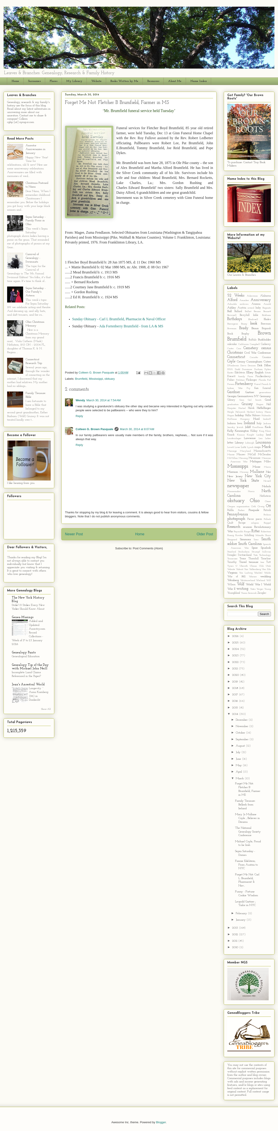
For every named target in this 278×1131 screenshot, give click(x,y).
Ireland (249, 423)
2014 (235, 714)
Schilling (249, 535)
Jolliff (248, 427)
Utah (268, 566)
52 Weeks (235, 295)
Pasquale (254, 510)
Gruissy (247, 404)
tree (262, 562)
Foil (269, 380)
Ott (268, 506)
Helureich (240, 412)
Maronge (232, 451)
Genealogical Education (26, 656)
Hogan (230, 415)
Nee (268, 472)
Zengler (261, 593)
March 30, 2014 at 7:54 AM (103, 400)
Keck (268, 427)
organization (243, 506)
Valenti (239, 569)
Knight (250, 435)
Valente (231, 569)
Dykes (267, 369)
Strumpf (256, 552)
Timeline (266, 558)
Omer (268, 501)
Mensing (243, 458)
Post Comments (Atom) (148, 548)
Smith (266, 539)
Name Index (198, 81)
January (241, 919)
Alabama (265, 296)
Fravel (257, 384)
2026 (236, 636)
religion (255, 523)
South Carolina (250, 544)
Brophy (245, 333)
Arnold (267, 304)
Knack (230, 434)
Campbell (255, 344)
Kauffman (257, 427)
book (253, 323)
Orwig (261, 506)
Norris (251, 491)
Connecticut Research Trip (34, 361)
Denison (252, 365)
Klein (268, 431)
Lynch (250, 447)
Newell (267, 481)
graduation (233, 404)
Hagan (259, 404)
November (242, 726)
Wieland (260, 580)
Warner (253, 576)
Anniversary (261, 300)
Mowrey (244, 472)
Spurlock (266, 548)
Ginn (241, 400)
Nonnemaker (234, 491)
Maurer (241, 454)
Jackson (267, 423)
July (238, 752)
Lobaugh (249, 443)
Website (96, 81)
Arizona (256, 304)
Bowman (231, 328)
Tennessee (232, 559)
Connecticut (236, 357)
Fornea (230, 384)
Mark (266, 447)
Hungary (245, 419)
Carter (230, 348)
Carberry (266, 344)
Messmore (255, 458)
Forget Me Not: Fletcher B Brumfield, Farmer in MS (247, 789)
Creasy (241, 361)
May (239, 765)
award (251, 308)
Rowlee (239, 535)
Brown (264, 333)
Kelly (230, 431)
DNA (230, 369)
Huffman (232, 419)
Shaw (268, 535)
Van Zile (266, 569)
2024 (236, 649)
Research (233, 527)
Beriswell (231, 315)
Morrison (232, 472)
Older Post (205, 534)
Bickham (266, 315)
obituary (110, 378)
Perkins (267, 515)
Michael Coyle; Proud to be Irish (248, 843)
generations (265, 392)
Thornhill (253, 558)
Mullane (257, 472)
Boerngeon (232, 324)
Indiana (231, 423)
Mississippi (96, 378)
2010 (235, 947)
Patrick (267, 510)
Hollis (248, 415)
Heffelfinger (264, 408)
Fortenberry (244, 384)
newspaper (238, 485)
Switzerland (245, 555)
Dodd (237, 369)
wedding (265, 576)
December (242, 720)
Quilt (230, 523)
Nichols (266, 486)
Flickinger (251, 380)
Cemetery (251, 348)
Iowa (239, 423)
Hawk (251, 408)
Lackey (260, 435)
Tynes (230, 566)
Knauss (241, 435)
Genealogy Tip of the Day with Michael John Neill (30, 666)
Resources (153, 81)
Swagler (231, 555)
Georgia (231, 396)
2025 (236, 642)
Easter (230, 373)
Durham (258, 369)
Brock (230, 333)
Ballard (238, 311)
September (242, 739)
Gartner (249, 392)
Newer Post (74, 534)
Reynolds (238, 531)
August (241, 745)
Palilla (230, 510)
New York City (258, 476)
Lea (260, 438)
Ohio (255, 500)
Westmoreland (247, 580)
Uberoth (244, 566)
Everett (231, 376)
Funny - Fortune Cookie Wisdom (246, 893)
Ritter (256, 531)
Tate (255, 555)
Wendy (80, 400)
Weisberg (233, 580)
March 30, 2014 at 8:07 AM (137, 429)
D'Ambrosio (233, 365)
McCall (252, 454)
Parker (241, 510)
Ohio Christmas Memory (35, 323)
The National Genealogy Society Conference (248, 831)
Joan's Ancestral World (28, 684)
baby (258, 307)
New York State (243, 480)
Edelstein (240, 372)
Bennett (267, 311)
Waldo (267, 573)
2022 (236, 662)
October (241, 732)
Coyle (231, 361)
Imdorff (267, 419)
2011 (235, 941)
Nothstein (265, 496)
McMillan (232, 458)
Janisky (231, 427)
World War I (254, 584)
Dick (259, 365)
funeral (267, 388)
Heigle (230, 412)
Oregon (231, 506)
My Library (74, 81)
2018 (235, 688)
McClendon (264, 454)
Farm (250, 376)
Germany (265, 396)
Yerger (259, 589)
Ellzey (250, 372)
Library (239, 442)
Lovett (230, 447)
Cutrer (267, 361)
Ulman (253, 566)
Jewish (240, 427)
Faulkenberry (263, 376)
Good (268, 399)
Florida (262, 380)
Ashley (231, 307)
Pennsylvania (237, 514)
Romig (230, 535)
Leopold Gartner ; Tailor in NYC (245, 903)
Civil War (250, 352)
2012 (235, 934)
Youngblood (233, 593)
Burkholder (264, 339)
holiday (239, 415)
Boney (244, 324)
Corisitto (254, 357)
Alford (232, 300)
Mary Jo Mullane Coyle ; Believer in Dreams (247, 818)
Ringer (247, 531)
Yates (253, 589)
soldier (232, 544)
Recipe (242, 523)
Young (267, 589)
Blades (267, 319)
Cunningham (254, 361)
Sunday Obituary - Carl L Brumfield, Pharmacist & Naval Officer (119, 319)
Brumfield (81, 378)
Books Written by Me (124, 81)
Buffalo (252, 339)
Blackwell (253, 319)
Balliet (248, 311)
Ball (229, 311)
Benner (257, 311)
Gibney (231, 400)
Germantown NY (248, 396)
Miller (267, 461)
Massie (231, 454)
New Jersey (235, 476)
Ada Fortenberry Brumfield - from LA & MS (131, 326)
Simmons (245, 539)
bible (255, 315)
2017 (235, 694)
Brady (243, 328)
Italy (259, 423)
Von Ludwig (246, 573)
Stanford (231, 552)
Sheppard (232, 539)
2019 (235, 681)
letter (230, 442)
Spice (255, 548)
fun (256, 388)
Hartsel (242, 408)
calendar (232, 344)
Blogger (161, 1122)
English (259, 372)
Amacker (244, 300)
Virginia (232, 572)
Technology (265, 555)
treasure (253, 562)
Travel (243, 562)
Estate (268, 373)
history (259, 412)
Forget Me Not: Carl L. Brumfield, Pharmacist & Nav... (247, 880)
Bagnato (266, 308)
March (240, 778)
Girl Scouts (254, 400)
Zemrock (252, 593)
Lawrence (250, 438)
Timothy (232, 562)
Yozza (244, 593)
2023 (236, 655)
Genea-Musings (22, 617)
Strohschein (244, 552)
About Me (174, 81)
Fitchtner (240, 380)
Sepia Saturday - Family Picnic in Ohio (36, 220)
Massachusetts (262, 451)
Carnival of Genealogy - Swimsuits (33, 258)
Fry (248, 388)
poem (259, 519)
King (261, 431)
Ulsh (261, 566)
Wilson (231, 584)
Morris (267, 467)
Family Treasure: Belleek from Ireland (245, 804)
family (241, 376)
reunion (247, 527)
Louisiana (263, 442)
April (239, 771)
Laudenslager (234, 438)
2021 (235, 668)
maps (257, 447)
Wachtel (258, 573)
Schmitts (260, 535)
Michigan (256, 461)
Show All (46, 709)
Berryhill (245, 315)
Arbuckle (232, 304)
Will (268, 580)
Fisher (230, 380)
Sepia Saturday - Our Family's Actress (36, 292)
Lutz (243, 447)
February (242, 913)
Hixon (268, 412)
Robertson (266, 531)
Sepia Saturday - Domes (245, 853)
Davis (243, 365)
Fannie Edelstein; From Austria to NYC (246, 864)
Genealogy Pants (24, 652)
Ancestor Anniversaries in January (35, 149)
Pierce (250, 519)
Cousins (266, 357)
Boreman (266, 323)
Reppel (267, 523)
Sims (256, 539)
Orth (253, 506)
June (239, 759)
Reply (79, 416)
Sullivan (266, 552)
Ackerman (252, 296)
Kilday (254, 431)
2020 (236, 675)
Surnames (34, 81)
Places (53, 81)
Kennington (242, 431)
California (243, 344)
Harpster (231, 408)
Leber (268, 438)
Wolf (240, 584)
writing (242, 589)
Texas (243, 558)
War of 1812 (236, 576)
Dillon (267, 365)
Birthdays (234, 319)
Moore (256, 467)
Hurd (256, 419)
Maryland (245, 451)
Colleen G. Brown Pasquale (94, 429)
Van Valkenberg (252, 569)
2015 (235, 707)
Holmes (256, 415)
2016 (235, 701)
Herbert (251, 412)
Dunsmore (247, 369)
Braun (255, 328)
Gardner (233, 392)
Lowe (237, 447)
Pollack (267, 519)
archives (244, 304)
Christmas (235, 352)
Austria (242, 307)
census (266, 348)
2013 (235, 927)
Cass (238, 348)
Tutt (268, 562)
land (268, 434)
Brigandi (266, 328)
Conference (264, 352)
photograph (236, 519)
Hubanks (266, 415)
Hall (268, 404)
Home (15, 81)
